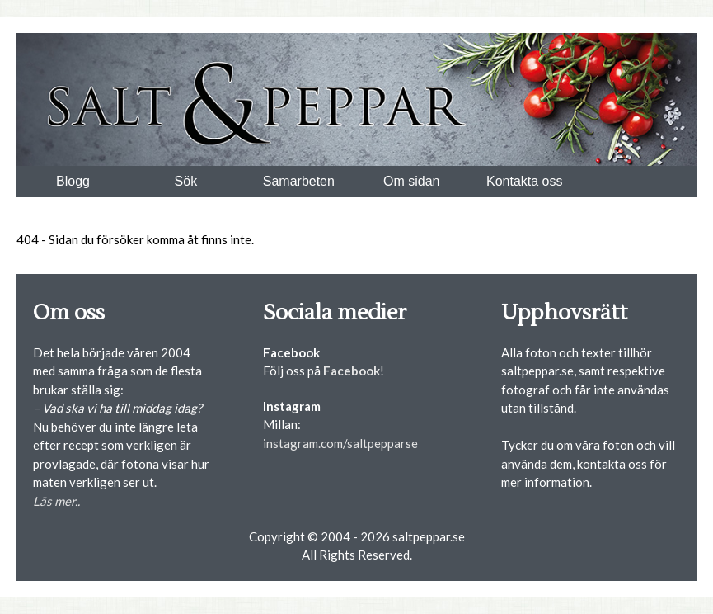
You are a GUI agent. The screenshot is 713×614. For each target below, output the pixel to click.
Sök (186, 181)
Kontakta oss (524, 181)
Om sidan (411, 181)
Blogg (73, 181)
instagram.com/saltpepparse (340, 443)
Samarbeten (299, 181)
